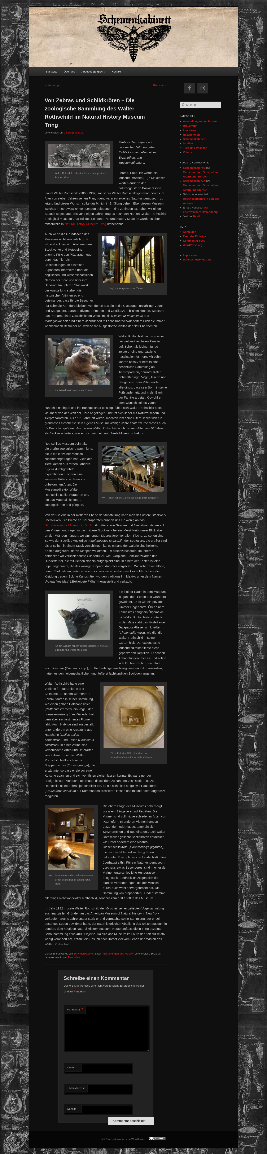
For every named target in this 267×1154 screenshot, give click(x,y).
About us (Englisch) (93, 71)
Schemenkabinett (84, 953)
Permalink (74, 957)
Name (70, 1067)
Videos (187, 152)
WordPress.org (192, 245)
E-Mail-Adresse (76, 1088)
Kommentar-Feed (194, 240)
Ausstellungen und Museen (117, 953)
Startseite (51, 71)
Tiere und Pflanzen (195, 147)
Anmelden (189, 231)
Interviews (189, 130)
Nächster (160, 85)
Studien (188, 143)
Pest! (196, 216)
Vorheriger (52, 85)
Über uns (69, 71)
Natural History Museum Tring (85, 224)
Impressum (190, 255)
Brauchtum (190, 125)
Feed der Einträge (194, 236)
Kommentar (75, 1010)
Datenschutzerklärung (197, 259)
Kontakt (116, 71)
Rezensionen (191, 134)
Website (71, 1108)
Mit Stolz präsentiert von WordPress (123, 1139)
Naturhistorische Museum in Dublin (69, 525)
